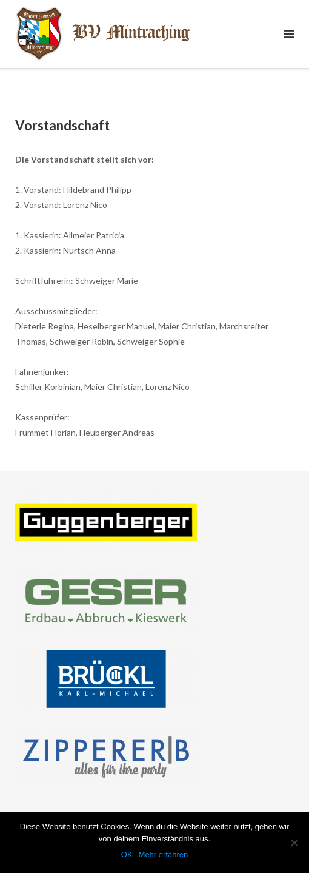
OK (127, 854)
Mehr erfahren (163, 854)
